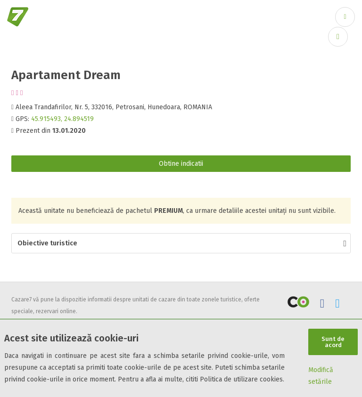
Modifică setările (320, 376)
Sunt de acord (333, 341)
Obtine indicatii (181, 164)
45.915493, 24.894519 (62, 119)
